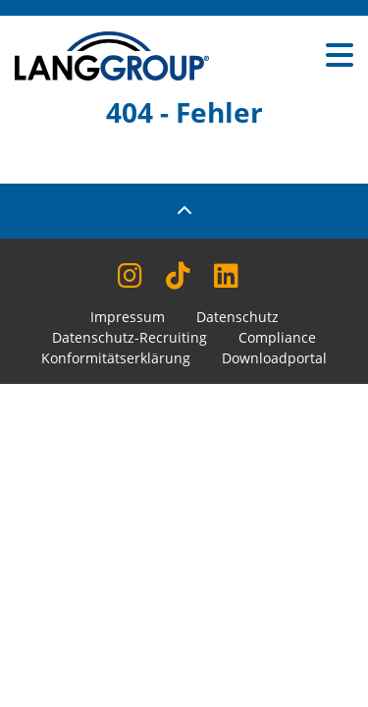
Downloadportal (274, 358)
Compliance (277, 337)
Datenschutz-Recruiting (129, 337)
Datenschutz (237, 316)
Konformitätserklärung (115, 358)
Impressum (127, 316)
